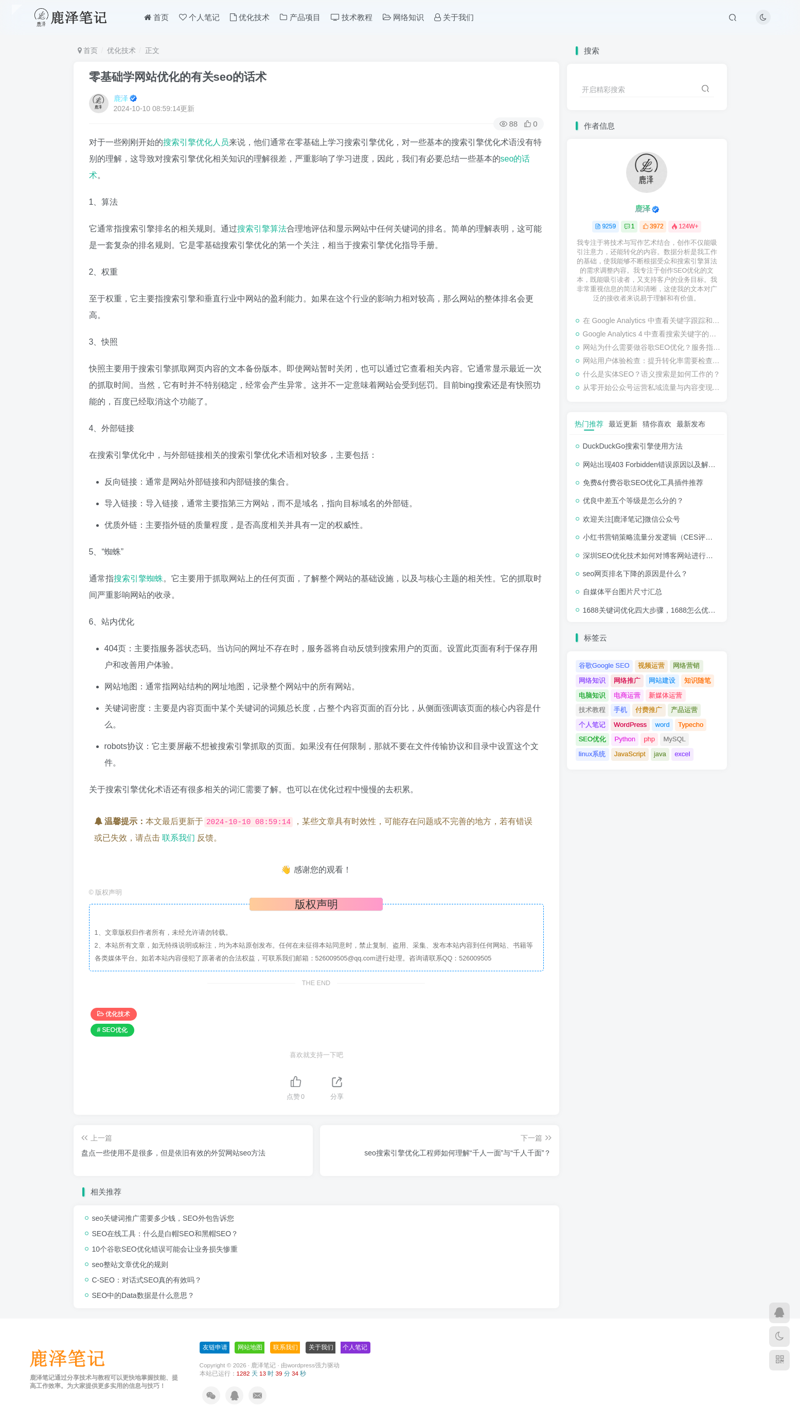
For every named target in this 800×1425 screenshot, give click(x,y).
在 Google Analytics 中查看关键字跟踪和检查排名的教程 (652, 320)
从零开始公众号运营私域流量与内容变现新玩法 (652, 387)
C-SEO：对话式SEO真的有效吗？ (147, 1280)
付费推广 (648, 710)
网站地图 (250, 1347)
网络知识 (403, 17)
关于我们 (454, 17)
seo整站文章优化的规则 (130, 1264)
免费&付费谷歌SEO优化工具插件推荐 (643, 482)
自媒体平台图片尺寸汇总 (622, 591)
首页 (156, 17)
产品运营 (684, 710)
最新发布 (691, 424)
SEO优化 (592, 739)
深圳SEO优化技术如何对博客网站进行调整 (652, 555)
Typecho (690, 724)
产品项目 (300, 17)
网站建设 (662, 680)
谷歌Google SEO (604, 665)
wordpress (301, 1365)
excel (682, 754)
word (662, 724)
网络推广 (627, 680)
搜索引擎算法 (262, 228)
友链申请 (215, 1347)
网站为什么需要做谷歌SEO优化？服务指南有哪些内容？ (652, 347)
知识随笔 (697, 680)
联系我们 (178, 837)
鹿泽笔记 (263, 1365)
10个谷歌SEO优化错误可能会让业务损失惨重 (165, 1249)
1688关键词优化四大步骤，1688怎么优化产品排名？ (667, 610)
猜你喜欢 (657, 424)
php (649, 739)
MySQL (674, 739)
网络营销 (686, 665)
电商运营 (627, 695)
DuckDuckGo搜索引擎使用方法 (633, 446)
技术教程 (351, 17)
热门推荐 (589, 424)
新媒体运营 (665, 695)
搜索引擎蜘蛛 (138, 578)
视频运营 (651, 665)
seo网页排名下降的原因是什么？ (635, 573)
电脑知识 (592, 695)
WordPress (630, 724)
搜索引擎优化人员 (196, 142)
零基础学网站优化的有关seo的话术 (178, 76)
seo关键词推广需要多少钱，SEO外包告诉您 (163, 1218)
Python (625, 739)
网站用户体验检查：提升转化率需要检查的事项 (652, 361)
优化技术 (250, 17)
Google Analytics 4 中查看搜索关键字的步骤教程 (652, 334)
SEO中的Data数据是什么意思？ (143, 1295)
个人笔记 (199, 17)
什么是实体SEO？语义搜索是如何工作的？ (652, 374)
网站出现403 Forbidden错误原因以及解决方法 (656, 464)
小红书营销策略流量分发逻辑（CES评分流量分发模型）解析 (680, 537)
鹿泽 (121, 98)
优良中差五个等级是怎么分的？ (633, 500)
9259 (605, 226)
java (660, 754)
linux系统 (592, 754)
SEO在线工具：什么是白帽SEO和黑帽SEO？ (165, 1234)
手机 (620, 710)
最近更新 (623, 424)
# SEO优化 (112, 1030)
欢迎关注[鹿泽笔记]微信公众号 (632, 519)
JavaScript (630, 754)
